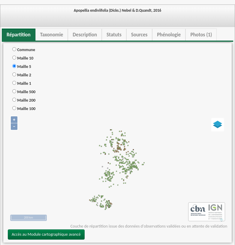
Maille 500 (23, 91)
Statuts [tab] (114, 35)
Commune (23, 49)
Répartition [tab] (19, 35)
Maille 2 (21, 75)
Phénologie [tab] (169, 35)
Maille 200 (23, 100)
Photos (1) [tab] (201, 35)
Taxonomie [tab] (51, 35)
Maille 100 (23, 108)
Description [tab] (85, 35)
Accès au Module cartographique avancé (46, 234)
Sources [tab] (139, 35)
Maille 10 (22, 58)
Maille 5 (21, 66)
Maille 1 (21, 83)
